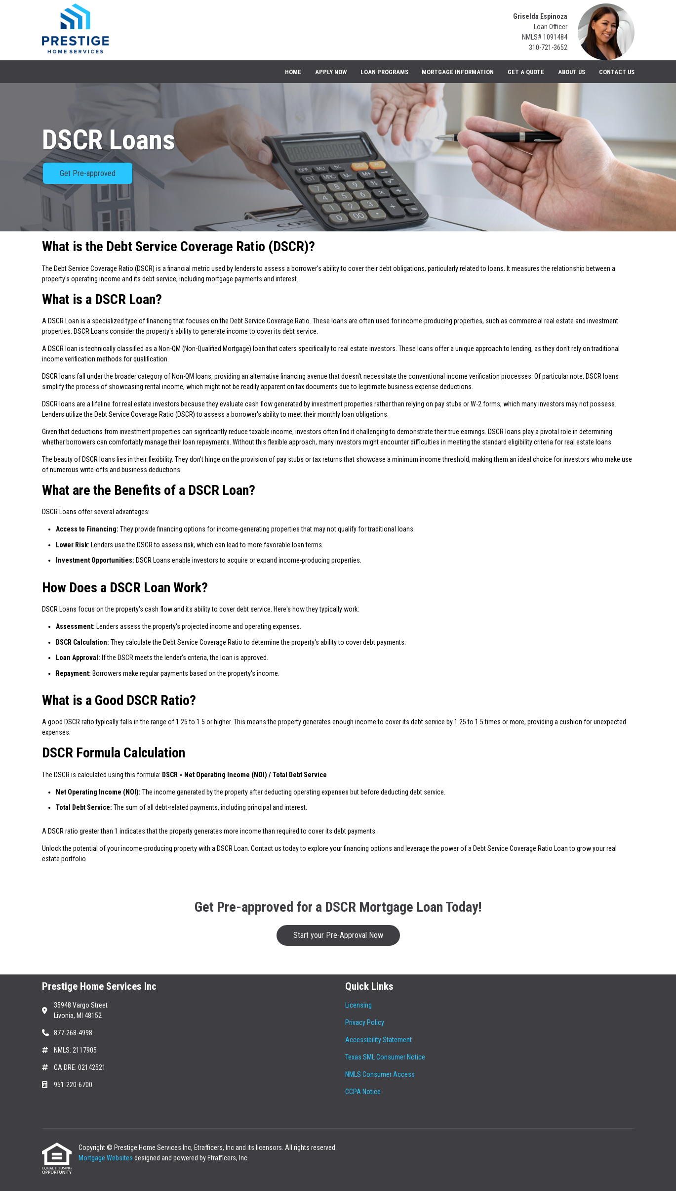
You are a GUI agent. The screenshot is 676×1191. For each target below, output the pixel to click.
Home (293, 72)
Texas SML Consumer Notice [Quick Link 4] (385, 1057)
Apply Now (331, 72)
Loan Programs (384, 72)
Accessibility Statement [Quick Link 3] (378, 1040)
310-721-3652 (548, 47)
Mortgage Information (458, 72)
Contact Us (617, 72)
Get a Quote (526, 72)
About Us (571, 72)
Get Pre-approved (88, 173)
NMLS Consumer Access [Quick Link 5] (380, 1074)
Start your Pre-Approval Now (338, 935)
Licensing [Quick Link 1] (358, 1005)
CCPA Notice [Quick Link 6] (363, 1092)
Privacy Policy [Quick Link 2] (364, 1022)
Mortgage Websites (106, 1158)
